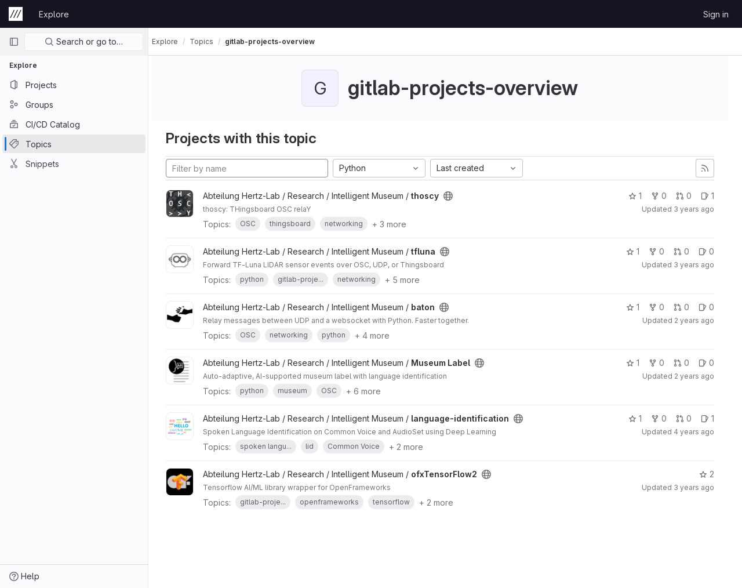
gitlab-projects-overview (280, 41)
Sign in (716, 14)
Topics (212, 41)
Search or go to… (84, 41)
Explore (54, 14)
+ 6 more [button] (374, 391)
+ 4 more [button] (382, 335)
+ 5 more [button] (412, 280)
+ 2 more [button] (416, 447)
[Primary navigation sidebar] (14, 41)
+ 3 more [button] (400, 224)
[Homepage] (15, 14)
